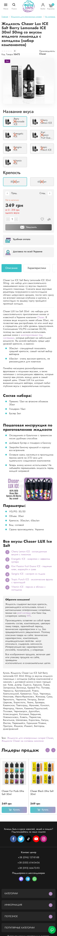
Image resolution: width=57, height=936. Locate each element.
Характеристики (37, 268)
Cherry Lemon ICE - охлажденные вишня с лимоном (29, 553)
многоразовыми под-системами (23, 336)
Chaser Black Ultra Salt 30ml (42, 793)
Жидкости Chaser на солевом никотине (23, 741)
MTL (29, 616)
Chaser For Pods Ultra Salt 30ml (13, 793)
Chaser (42, 54)
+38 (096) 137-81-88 (28, 857)
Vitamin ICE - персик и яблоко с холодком (28, 588)
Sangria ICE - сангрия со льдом (28, 574)
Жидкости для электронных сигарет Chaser (30, 738)
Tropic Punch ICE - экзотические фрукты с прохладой (32, 581)
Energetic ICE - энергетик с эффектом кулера (30, 560)
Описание (11, 268)
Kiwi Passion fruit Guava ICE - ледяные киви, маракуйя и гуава (31, 567)
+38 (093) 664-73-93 (29, 868)
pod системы (24, 613)
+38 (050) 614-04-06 (28, 862)
